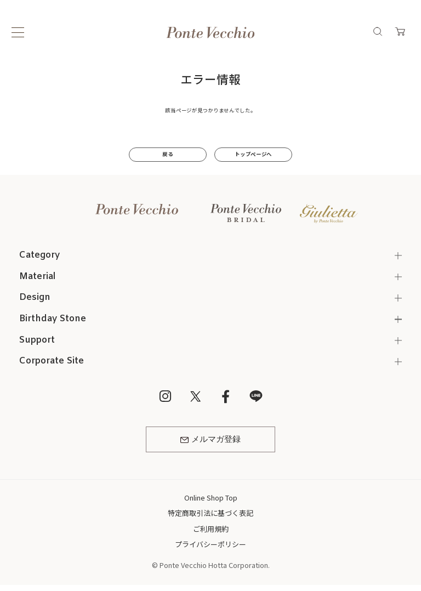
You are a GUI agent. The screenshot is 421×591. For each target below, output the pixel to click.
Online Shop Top (210, 497)
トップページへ (253, 154)
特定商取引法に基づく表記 (210, 513)
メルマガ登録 (210, 439)
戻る (167, 154)
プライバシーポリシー (210, 544)
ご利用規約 (211, 529)
